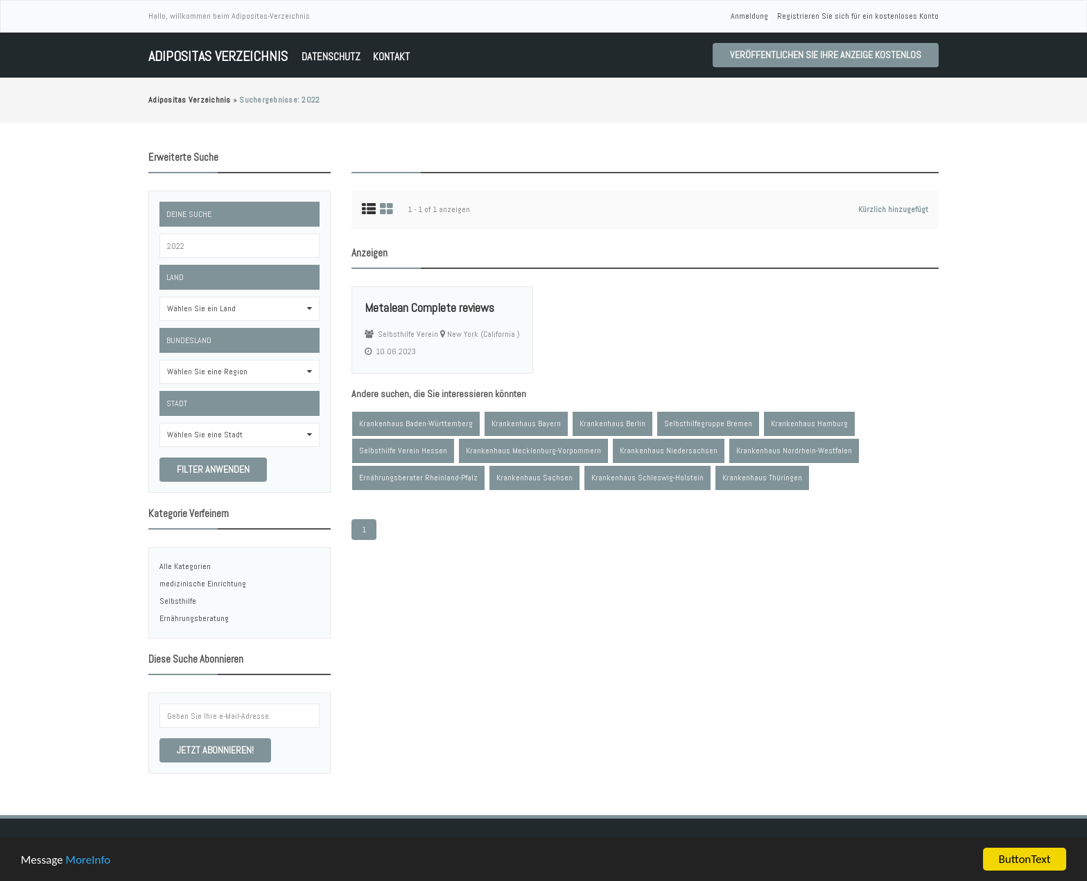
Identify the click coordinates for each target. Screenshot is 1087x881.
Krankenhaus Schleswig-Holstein (647, 477)
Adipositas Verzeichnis (218, 56)
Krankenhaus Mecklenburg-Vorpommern (533, 450)
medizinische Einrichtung (202, 583)
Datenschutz (331, 56)
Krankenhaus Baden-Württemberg (416, 423)
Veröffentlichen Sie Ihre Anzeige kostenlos (825, 55)
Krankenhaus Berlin (612, 423)
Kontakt (391, 56)
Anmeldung (749, 15)
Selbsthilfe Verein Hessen (403, 450)
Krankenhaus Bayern (526, 423)
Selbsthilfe (177, 601)
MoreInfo (88, 861)
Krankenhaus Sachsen (534, 477)
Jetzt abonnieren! (215, 750)
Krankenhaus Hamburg (809, 423)
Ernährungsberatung (194, 618)
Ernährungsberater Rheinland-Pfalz (418, 477)
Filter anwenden (213, 469)
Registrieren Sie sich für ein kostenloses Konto (858, 15)
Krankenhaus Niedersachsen (669, 450)
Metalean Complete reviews (429, 307)
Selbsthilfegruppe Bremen (708, 423)
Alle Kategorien (185, 566)
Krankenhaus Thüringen (762, 477)
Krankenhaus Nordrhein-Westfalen (794, 450)
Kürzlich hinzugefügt (893, 209)
